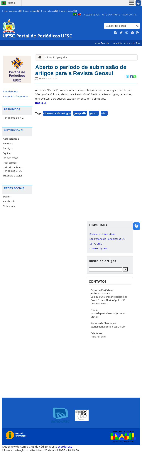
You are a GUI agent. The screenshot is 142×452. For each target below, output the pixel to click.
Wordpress (65, 446)
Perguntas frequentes (15, 96)
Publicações (10, 162)
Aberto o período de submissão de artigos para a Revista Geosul (85, 71)
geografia (80, 115)
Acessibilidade (91, 14)
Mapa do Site (129, 14)
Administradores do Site (126, 43)
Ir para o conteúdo (11, 11)
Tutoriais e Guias (13, 175)
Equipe (7, 153)
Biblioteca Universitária (102, 234)
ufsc (104, 115)
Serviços (8, 148)
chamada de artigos (57, 115)
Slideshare (9, 206)
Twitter (7, 196)
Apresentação (11, 138)
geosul (93, 115)
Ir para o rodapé (68, 11)
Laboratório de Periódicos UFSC (107, 238)
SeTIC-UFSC (95, 243)
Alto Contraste (111, 14)
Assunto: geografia (57, 57)
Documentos (10, 158)
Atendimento (10, 91)
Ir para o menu (31, 11)
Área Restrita (102, 43)
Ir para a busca (49, 11)
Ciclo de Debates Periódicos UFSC (13, 169)
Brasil (12, 3)
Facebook (8, 201)
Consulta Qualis (98, 248)
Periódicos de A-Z (13, 117)
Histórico (8, 143)
